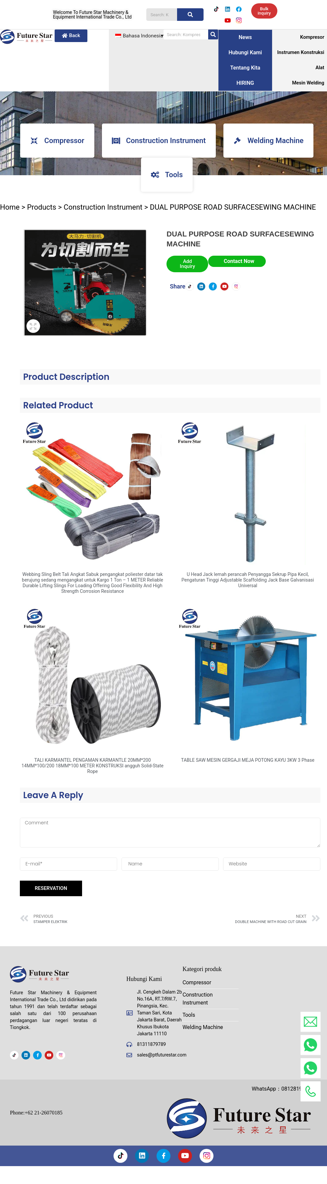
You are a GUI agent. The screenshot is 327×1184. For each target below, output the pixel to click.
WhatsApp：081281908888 (284, 1089)
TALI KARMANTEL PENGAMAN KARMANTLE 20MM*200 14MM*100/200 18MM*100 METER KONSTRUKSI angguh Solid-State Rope (93, 766)
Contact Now (239, 262)
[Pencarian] (190, 14)
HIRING (245, 83)
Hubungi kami (245, 53)
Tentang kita (245, 68)
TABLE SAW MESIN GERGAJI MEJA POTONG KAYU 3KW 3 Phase (247, 761)
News (245, 38)
